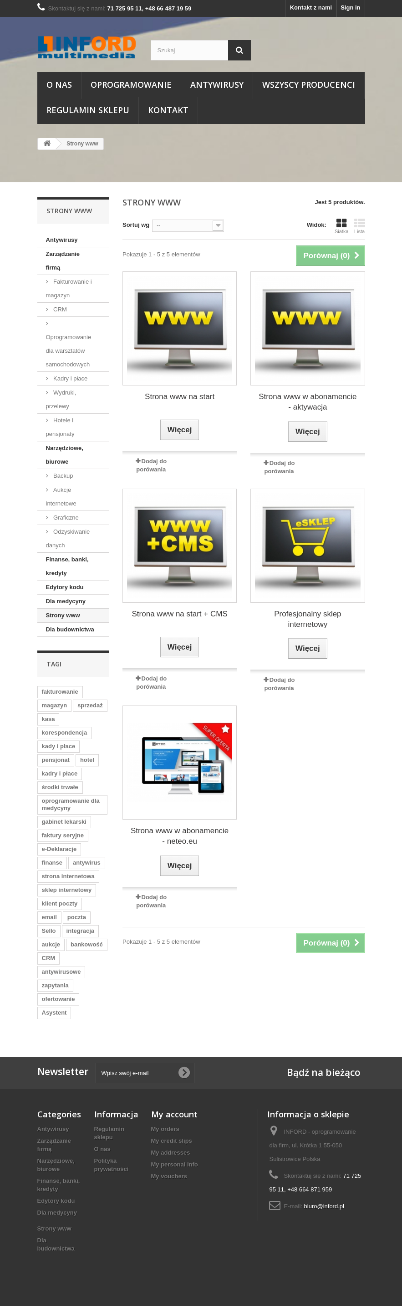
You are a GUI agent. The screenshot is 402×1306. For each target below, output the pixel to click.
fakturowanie (60, 691)
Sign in (350, 7)
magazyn (54, 705)
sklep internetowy (67, 889)
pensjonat (56, 759)
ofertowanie (58, 999)
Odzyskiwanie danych (68, 538)
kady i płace (59, 746)
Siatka (342, 226)
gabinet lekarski (64, 821)
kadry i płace (60, 773)
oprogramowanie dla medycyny (71, 804)
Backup (62, 475)
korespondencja (64, 732)
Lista (359, 226)
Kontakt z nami (311, 7)
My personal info (174, 1164)
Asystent (54, 1012)
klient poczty (60, 903)
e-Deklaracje (59, 849)
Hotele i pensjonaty (60, 427)
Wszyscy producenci (308, 84)
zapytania (55, 985)
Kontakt (168, 110)
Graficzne (65, 517)
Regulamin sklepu (87, 110)
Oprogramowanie (131, 84)
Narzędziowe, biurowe (64, 455)
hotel (87, 759)
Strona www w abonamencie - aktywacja (307, 401)
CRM (59, 309)
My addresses (170, 1152)
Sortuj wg (135, 224)
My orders (165, 1129)
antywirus (87, 862)
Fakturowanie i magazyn (69, 288)
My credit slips (171, 1140)
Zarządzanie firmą (63, 260)
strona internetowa (68, 876)
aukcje (51, 944)
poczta (76, 917)
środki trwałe (60, 787)
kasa (48, 719)
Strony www (63, 615)
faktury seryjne (63, 835)
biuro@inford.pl (324, 1206)
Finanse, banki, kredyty (67, 566)
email (49, 917)
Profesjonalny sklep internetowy (307, 619)
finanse (52, 862)
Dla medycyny (66, 601)
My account (174, 1114)
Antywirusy (217, 84)
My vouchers (169, 1176)
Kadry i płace (70, 378)
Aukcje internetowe (61, 496)
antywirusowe (61, 971)
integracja (80, 930)
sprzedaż (90, 705)
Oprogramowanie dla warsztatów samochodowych (69, 351)
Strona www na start (179, 396)
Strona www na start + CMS (180, 614)
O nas (59, 84)
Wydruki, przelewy (61, 399)
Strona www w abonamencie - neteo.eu (180, 836)
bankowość (87, 944)
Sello (49, 930)
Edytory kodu (65, 587)
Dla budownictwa (70, 629)
